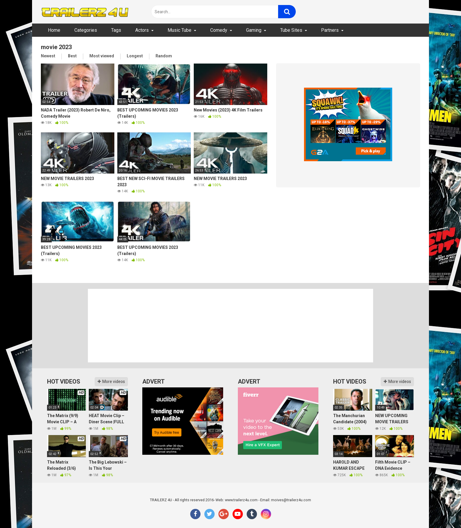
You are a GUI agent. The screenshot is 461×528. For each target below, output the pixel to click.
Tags (116, 30)
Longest (135, 56)
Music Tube (179, 30)
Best (72, 56)
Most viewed (101, 56)
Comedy (218, 30)
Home (54, 30)
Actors (142, 30)
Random (164, 56)
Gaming (253, 30)
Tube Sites (291, 30)
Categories (85, 30)
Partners (330, 30)
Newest (48, 56)
